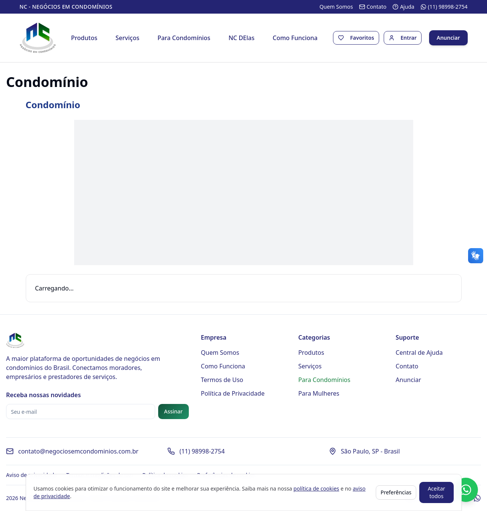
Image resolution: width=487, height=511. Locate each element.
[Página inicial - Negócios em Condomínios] (38, 38)
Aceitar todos (436, 492)
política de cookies (316, 488)
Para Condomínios (183, 38)
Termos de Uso (222, 380)
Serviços (127, 38)
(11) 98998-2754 (202, 451)
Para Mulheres (318, 393)
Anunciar (448, 37)
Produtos (84, 38)
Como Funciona (295, 38)
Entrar (409, 37)
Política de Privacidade (233, 393)
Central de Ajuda (419, 352)
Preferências (396, 492)
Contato (407, 366)
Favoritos (362, 37)
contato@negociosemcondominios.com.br (78, 451)
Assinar (173, 411)
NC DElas (242, 38)
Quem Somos (220, 352)
